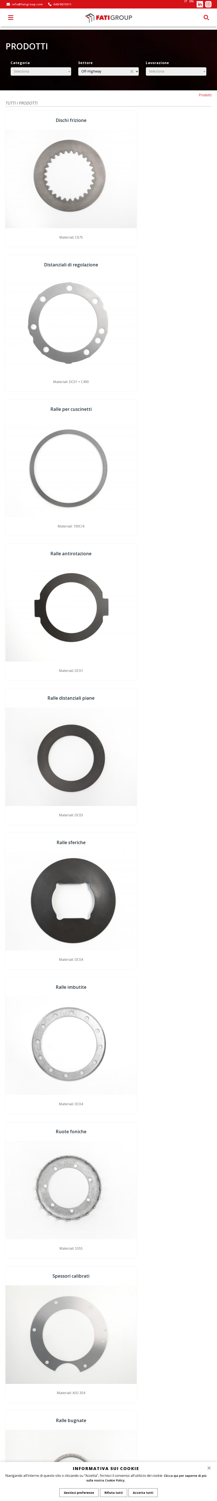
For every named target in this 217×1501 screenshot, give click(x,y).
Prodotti (205, 95)
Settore (85, 62)
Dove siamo (108, 1400)
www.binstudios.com (177, 1409)
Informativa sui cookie (108, 1404)
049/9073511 (59, 4)
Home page (108, 1392)
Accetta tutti (144, 1493)
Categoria (20, 62)
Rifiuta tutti (113, 1493)
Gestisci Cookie (108, 1412)
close (131, 71)
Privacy (108, 1408)
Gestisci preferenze (78, 1493)
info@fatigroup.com (24, 4)
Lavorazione (157, 62)
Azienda (108, 1396)
